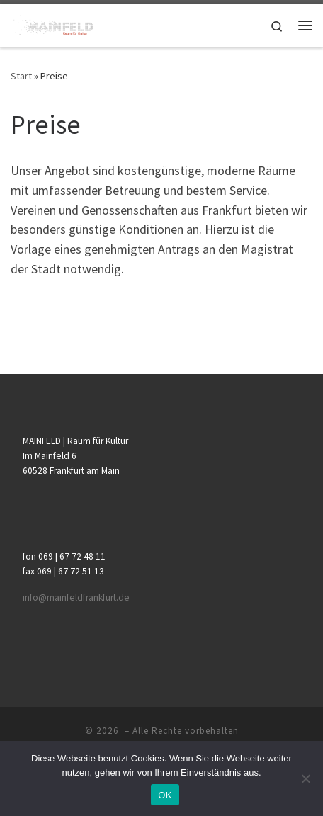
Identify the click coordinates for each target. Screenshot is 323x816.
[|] (52, 23)
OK (164, 795)
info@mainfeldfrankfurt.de (76, 597)
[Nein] (305, 778)
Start (21, 75)
